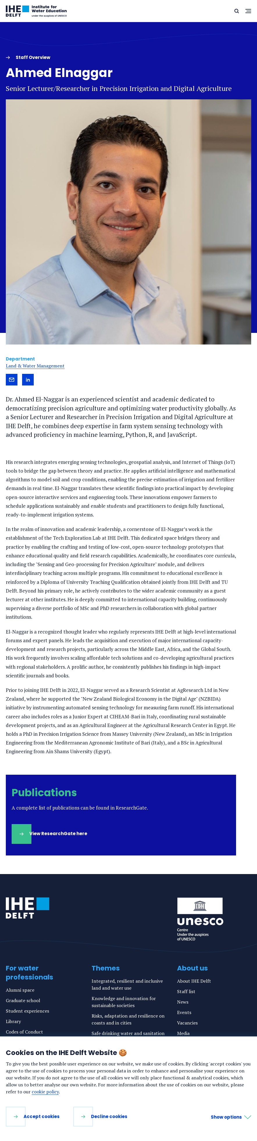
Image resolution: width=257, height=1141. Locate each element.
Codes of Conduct (24, 1032)
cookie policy (45, 1091)
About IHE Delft (194, 981)
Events (184, 1012)
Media (183, 1033)
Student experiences (27, 1011)
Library (13, 1021)
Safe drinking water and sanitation (128, 1033)
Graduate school (23, 1000)
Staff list (186, 991)
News (182, 1002)
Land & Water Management (35, 366)
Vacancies (187, 1023)
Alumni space (20, 990)
